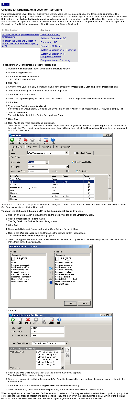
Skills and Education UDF (53, 38)
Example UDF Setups (51, 46)
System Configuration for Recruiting (58, 50)
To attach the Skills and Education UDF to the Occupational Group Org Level (20, 43)
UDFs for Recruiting (50, 34)
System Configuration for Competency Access (52, 55)
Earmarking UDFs (49, 42)
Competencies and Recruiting (55, 60)
